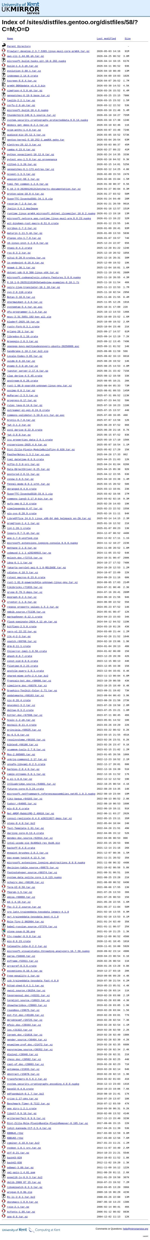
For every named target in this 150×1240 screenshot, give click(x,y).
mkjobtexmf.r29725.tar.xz (24, 1020)
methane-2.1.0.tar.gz (22, 547)
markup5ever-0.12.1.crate (24, 616)
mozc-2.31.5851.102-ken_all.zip (29, 316)
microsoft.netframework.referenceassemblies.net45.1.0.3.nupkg (51, 793)
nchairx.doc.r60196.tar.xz (25, 882)
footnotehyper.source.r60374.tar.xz (32, 872)
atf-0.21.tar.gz (18, 1152)
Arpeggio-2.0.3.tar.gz (22, 341)
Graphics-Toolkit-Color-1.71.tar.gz (32, 690)
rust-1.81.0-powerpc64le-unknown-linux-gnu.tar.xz (42, 582)
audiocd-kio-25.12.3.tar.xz (26, 134)
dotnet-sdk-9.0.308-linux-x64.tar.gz (33, 272)
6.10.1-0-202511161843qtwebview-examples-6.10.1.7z (43, 282)
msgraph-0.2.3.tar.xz (22, 597)
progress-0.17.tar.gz (22, 400)
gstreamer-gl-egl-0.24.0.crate (28, 410)
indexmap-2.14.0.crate (22, 75)
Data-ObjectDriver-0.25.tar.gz (28, 469)
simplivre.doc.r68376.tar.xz (27, 685)
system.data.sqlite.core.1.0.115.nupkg (34, 877)
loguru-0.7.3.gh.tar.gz (23, 533)
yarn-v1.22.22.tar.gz (22, 631)
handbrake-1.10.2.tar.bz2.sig (27, 351)
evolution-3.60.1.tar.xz (24, 70)
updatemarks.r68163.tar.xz (25, 695)
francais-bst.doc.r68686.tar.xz (29, 680)
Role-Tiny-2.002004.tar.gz (25, 921)
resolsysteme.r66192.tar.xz (26, 739)
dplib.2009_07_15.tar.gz (24, 1182)
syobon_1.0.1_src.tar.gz (24, 1147)
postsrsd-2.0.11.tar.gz (23, 474)
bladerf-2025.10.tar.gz (23, 321)
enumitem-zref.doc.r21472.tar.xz (30, 1044)
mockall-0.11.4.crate (22, 724)
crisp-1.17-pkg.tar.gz (22, 1098)
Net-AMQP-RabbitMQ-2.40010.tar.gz (30, 813)
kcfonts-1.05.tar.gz (21, 1211)
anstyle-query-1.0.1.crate (25, 670)
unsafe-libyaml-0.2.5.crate (26, 764)
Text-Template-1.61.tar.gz (25, 828)
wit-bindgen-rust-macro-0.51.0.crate (33, 223)
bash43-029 (14, 1157)
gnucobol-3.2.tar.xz (21, 705)
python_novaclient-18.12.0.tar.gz (30, 154)
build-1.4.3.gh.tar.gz (22, 66)
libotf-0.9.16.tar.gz (22, 1113)
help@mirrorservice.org (135, 1228)
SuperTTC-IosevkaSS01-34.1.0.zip (30, 198)
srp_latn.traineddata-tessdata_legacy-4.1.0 (38, 911)
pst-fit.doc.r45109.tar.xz (25, 1015)
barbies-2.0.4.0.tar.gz (23, 769)
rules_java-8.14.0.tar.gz (24, 405)
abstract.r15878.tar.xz (23, 1074)
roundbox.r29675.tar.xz (23, 1010)
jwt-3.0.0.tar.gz (19, 434)
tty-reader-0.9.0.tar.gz (24, 936)
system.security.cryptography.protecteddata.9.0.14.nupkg (47, 120)
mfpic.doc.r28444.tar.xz (24, 1024)
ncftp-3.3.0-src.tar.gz (23, 464)
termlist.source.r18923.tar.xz (28, 1000)
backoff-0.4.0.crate (21, 847)
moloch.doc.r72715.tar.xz (24, 557)
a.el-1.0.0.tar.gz (19, 779)
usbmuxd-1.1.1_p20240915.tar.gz (29, 552)
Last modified (106, 38)
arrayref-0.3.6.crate (22, 965)
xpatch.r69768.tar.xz (22, 641)
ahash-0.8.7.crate (19, 656)
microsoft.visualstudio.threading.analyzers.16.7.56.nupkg (48, 951)
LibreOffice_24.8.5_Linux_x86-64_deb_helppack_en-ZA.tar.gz (49, 518)
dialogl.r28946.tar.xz (22, 1054)
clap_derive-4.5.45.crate (24, 375)
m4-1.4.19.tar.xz (19, 902)
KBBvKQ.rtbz (15, 1138)
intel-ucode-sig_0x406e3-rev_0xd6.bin (33, 843)
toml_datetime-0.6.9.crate (25, 459)
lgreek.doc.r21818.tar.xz (24, 1034)
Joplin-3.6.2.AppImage (22, 208)
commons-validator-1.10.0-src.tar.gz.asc (35, 415)
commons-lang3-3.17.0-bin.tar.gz (30, 498)
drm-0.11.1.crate (19, 646)
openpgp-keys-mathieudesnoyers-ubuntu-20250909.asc (43, 346)
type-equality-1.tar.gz (23, 975)
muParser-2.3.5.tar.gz (22, 395)
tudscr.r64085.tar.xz (22, 803)
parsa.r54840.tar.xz (21, 956)
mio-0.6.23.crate (19, 941)
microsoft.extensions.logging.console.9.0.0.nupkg (42, 543)
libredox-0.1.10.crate (22, 336)
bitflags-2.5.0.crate (22, 626)
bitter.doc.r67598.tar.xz (24, 715)
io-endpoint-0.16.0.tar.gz (25, 262)
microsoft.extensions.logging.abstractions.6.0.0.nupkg (46, 862)
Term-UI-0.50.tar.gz (21, 887)
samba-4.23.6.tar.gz (21, 149)
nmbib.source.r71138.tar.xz (26, 611)
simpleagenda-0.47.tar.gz (24, 508)
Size (128, 38)
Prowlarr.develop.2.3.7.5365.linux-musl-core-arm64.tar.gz (48, 51)
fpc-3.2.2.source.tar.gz (24, 906)
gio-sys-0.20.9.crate (22, 513)
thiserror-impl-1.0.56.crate (27, 651)
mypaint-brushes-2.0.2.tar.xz (27, 852)
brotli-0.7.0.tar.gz (21, 420)
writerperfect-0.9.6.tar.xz (26, 1118)
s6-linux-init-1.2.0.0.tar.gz (27, 243)
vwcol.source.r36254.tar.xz (26, 990)
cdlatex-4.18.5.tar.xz (22, 572)
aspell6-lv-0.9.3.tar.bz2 (24, 1177)
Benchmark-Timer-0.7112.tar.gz (28, 1103)
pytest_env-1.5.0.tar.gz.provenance (32, 159)
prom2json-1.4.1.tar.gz (23, 523)
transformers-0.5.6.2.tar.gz (27, 1079)
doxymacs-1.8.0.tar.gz (22, 1201)
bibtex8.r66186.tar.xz (22, 744)
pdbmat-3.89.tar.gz (20, 1167)
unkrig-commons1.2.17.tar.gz (27, 759)
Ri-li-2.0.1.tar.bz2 (21, 1197)
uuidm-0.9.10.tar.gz (21, 361)
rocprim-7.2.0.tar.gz (22, 203)
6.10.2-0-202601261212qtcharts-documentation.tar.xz (44, 188)
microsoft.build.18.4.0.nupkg (27, 110)
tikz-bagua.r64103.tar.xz (24, 798)
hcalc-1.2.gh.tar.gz (21, 720)
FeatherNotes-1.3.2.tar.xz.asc (28, 454)
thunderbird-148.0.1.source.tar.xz (31, 115)
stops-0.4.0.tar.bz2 (21, 823)
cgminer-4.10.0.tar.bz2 (23, 1142)
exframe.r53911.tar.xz (22, 961)
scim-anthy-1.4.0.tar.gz (24, 129)
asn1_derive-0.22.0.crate (24, 429)
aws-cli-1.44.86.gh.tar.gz (25, 56)
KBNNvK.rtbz (15, 1133)
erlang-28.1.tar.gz (20, 331)
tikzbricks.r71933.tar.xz (24, 587)
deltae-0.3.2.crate (20, 710)
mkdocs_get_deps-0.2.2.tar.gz (27, 125)
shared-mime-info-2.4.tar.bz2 (27, 675)
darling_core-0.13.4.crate (25, 833)
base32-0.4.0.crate (20, 1088)
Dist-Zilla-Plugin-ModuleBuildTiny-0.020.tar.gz (41, 449)
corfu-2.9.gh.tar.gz (21, 105)
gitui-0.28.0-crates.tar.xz (26, 257)
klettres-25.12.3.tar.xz (24, 144)
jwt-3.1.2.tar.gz (19, 425)
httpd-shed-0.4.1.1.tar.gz (25, 985)
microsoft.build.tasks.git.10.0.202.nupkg (36, 61)
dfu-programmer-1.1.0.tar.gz (27, 311)
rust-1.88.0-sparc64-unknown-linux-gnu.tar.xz (39, 385)
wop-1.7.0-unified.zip (22, 538)
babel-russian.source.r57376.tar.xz (32, 926)
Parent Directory (19, 46)
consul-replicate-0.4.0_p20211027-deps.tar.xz (39, 818)
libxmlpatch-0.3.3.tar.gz (24, 1187)
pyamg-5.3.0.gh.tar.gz (22, 365)
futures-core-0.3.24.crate (25, 788)
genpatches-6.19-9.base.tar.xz (28, 95)
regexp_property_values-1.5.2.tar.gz (33, 606)
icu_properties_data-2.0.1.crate (30, 439)
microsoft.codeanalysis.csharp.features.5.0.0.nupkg (44, 277)
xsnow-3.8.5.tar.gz (20, 479)
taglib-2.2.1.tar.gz (21, 100)
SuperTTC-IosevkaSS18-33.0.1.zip (30, 493)
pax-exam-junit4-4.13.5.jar (26, 857)
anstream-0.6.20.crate (22, 380)
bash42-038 (14, 1162)
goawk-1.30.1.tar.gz (21, 267)
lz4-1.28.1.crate (19, 528)
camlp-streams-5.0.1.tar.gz (26, 774)
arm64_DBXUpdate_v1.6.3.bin (26, 85)
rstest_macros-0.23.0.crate (26, 577)
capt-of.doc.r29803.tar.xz (25, 1064)
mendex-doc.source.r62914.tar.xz (30, 838)
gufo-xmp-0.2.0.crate (22, 503)
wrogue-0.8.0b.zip (19, 1192)
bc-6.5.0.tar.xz (18, 734)
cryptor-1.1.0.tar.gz (22, 602)
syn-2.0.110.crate (19, 292)
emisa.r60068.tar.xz (21, 897)
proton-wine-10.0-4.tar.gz (25, 193)
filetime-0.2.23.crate (22, 665)
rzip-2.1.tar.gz (18, 1206)
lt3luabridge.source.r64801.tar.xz (31, 783)
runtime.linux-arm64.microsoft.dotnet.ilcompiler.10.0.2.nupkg (51, 213)
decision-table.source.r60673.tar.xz (33, 867)
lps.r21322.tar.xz (19, 1029)
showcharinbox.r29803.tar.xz (27, 1005)
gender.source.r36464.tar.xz (27, 1039)
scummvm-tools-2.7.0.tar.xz (26, 749)
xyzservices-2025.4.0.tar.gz (27, 444)
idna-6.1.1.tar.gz (19, 562)
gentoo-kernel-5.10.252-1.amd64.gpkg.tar (35, 139)
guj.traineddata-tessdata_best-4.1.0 (33, 916)
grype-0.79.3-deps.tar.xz (24, 592)
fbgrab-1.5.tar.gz (19, 892)
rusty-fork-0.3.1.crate (23, 326)
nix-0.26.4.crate (19, 700)
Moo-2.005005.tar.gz (21, 754)
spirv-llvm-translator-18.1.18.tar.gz (33, 287)
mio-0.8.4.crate (18, 808)
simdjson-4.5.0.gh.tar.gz (24, 90)
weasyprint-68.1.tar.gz (23, 179)
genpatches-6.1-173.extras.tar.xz (30, 169)
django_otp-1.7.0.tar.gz (24, 238)
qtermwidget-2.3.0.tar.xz (24, 302)
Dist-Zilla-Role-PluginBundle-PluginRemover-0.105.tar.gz (47, 1123)
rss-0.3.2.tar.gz (19, 252)
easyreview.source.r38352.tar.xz (30, 1049)
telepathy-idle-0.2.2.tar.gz (27, 946)
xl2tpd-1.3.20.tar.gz (22, 164)
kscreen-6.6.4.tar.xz (22, 80)
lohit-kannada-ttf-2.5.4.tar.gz (29, 1128)
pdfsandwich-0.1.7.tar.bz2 (25, 1093)
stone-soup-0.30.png (21, 931)
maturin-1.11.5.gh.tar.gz (24, 233)
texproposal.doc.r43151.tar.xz (28, 995)
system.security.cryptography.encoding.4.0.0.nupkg (43, 1083)
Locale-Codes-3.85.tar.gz (24, 356)
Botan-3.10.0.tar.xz (21, 297)
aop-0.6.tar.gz (17, 1216)
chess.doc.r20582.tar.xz (24, 1059)
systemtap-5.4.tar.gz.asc (24, 306)
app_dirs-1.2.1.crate (22, 1108)
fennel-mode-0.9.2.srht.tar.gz (28, 484)
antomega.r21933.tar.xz (23, 1069)
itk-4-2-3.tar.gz (19, 636)
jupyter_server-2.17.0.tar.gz (27, 370)
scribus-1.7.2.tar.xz (22, 228)
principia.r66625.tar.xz (24, 729)
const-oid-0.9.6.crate (22, 661)
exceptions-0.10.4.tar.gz (24, 970)
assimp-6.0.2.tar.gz (21, 390)
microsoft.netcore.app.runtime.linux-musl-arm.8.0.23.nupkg (49, 218)
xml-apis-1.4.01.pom (21, 1172)
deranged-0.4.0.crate (22, 488)
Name (10, 38)
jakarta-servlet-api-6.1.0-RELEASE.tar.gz (36, 567)
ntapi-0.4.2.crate (19, 247)
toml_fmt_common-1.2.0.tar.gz (27, 184)
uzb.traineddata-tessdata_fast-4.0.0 (33, 980)
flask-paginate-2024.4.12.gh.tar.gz (32, 621)
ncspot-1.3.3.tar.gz (21, 174)
